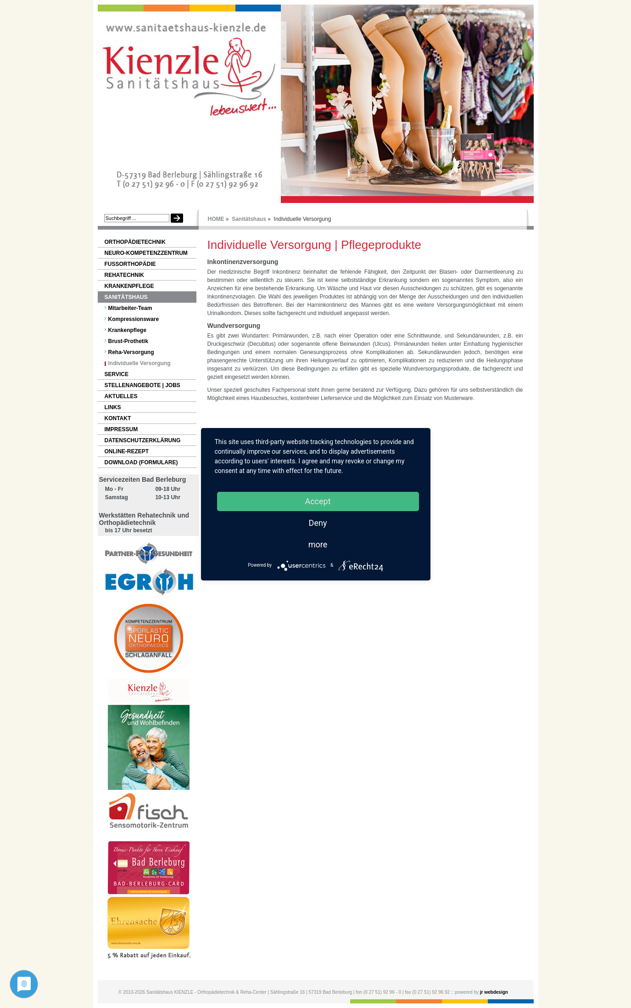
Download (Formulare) (141, 462)
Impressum (121, 429)
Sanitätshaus (249, 219)
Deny (318, 523)
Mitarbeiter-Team (130, 308)
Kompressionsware (133, 319)
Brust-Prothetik (128, 341)
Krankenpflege (129, 286)
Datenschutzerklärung (143, 440)
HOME (216, 219)
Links (113, 407)
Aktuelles (121, 396)
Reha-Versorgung (131, 352)
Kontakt (118, 418)
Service (116, 374)
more (318, 544)
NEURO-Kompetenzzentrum (146, 253)
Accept (317, 501)
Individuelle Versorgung (139, 363)
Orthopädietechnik (135, 242)
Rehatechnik (124, 275)
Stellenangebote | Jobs (142, 385)
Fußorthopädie (130, 264)
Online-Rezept (127, 451)
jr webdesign (494, 992)
